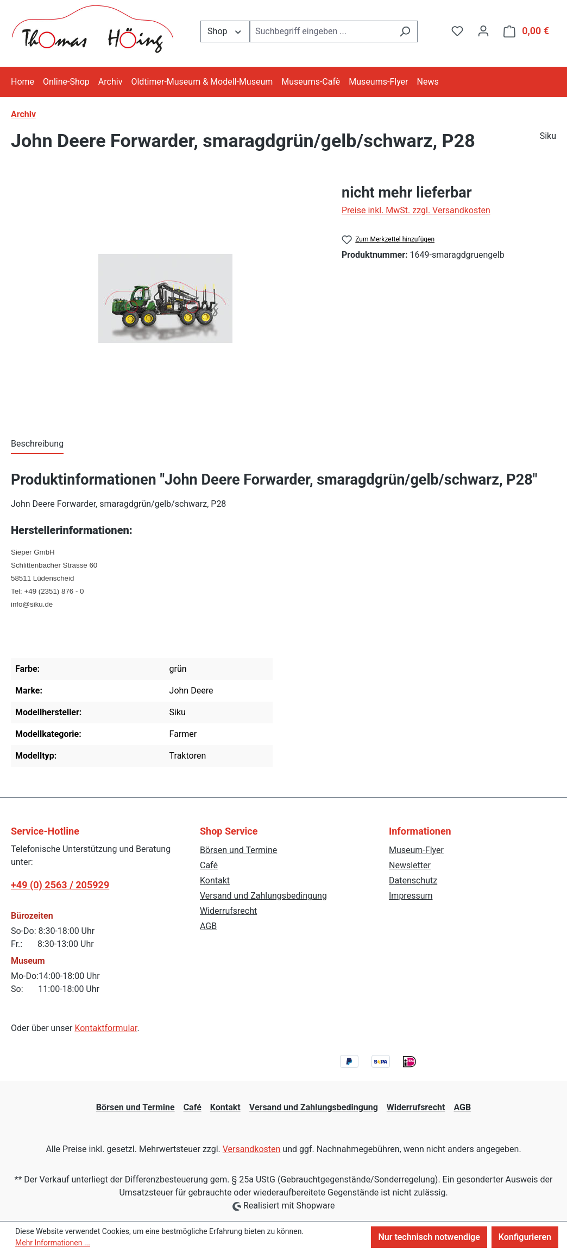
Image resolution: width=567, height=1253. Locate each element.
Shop (225, 30)
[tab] (37, 444)
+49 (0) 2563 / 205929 (60, 885)
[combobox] (321, 31)
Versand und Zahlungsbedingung (263, 896)
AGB (208, 926)
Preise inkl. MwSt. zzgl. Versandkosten (416, 210)
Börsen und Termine (238, 850)
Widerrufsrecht (228, 911)
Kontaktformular (105, 1028)
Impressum (411, 896)
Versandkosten (252, 1149)
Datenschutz (413, 880)
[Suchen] (405, 31)
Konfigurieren (525, 1237)
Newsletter (410, 865)
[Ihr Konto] (483, 31)
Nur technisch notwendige (429, 1237)
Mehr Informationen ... (52, 1242)
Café (209, 865)
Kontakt (215, 880)
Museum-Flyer (416, 850)
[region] (165, 298)
